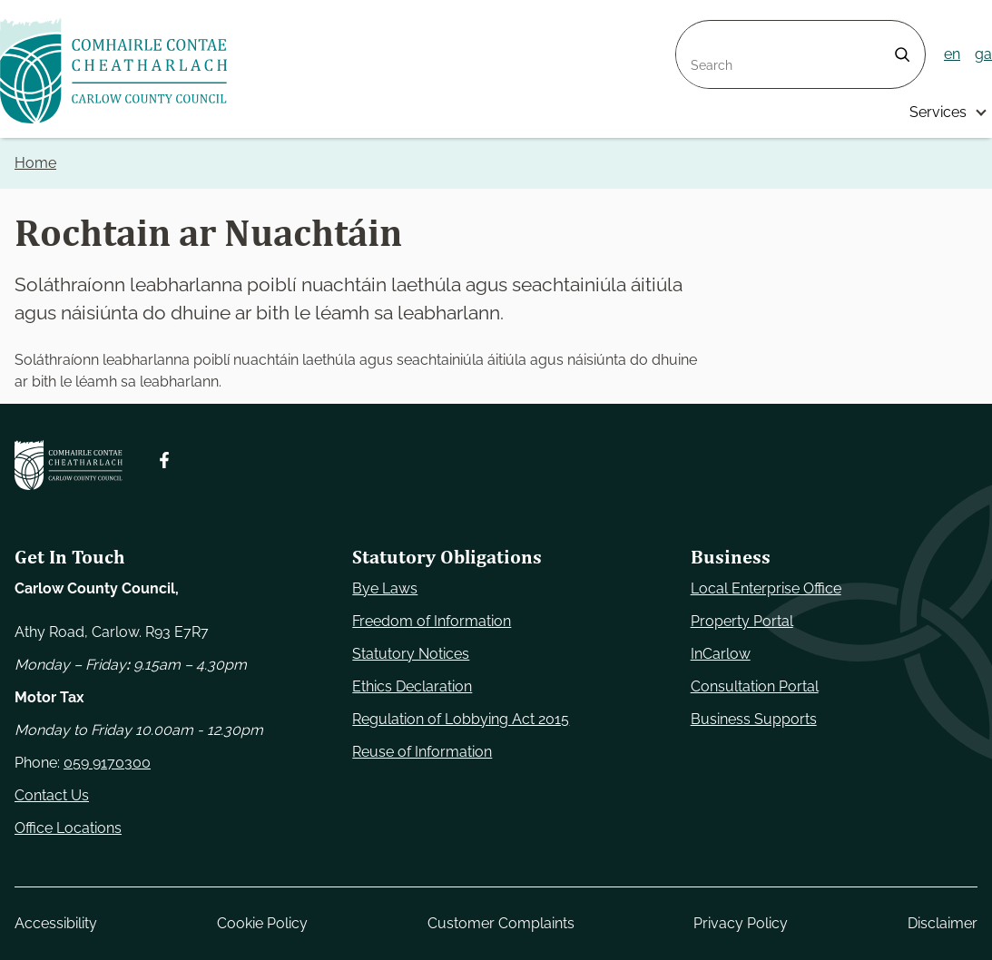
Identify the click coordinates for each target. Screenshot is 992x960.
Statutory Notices (410, 653)
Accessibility (56, 923)
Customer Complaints (501, 923)
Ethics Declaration (412, 686)
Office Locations (68, 828)
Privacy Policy (740, 923)
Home (35, 162)
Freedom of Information (431, 621)
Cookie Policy (262, 923)
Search (699, 31)
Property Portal (742, 621)
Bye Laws (384, 588)
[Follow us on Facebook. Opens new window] (164, 460)
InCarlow (721, 653)
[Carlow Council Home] (69, 465)
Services (938, 112)
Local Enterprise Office (766, 588)
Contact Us (52, 795)
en (952, 54)
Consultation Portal (755, 686)
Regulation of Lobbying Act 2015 (460, 719)
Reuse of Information (422, 751)
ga (983, 54)
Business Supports (754, 719)
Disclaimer (942, 923)
